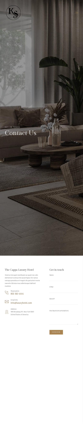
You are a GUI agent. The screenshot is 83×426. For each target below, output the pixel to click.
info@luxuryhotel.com (21, 302)
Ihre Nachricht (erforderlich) (63, 318)
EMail (63, 290)
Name (63, 278)
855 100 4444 (17, 293)
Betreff (63, 302)
